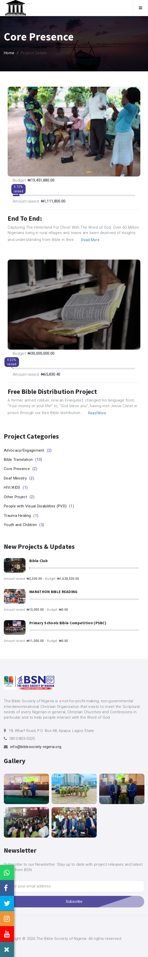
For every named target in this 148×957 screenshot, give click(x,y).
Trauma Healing (21, 515)
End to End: (25, 218)
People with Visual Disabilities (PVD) (39, 506)
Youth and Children (24, 524)
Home (9, 53)
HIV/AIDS (16, 487)
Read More (90, 240)
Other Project (19, 497)
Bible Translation (23, 459)
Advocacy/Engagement (28, 450)
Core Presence (20, 468)
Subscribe (74, 901)
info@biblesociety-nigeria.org (35, 746)
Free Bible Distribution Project (52, 391)
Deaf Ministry (19, 478)
